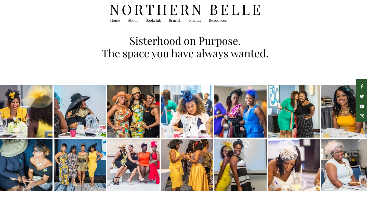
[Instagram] (362, 116)
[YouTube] (362, 106)
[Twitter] (362, 96)
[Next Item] (361, 138)
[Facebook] (362, 86)
